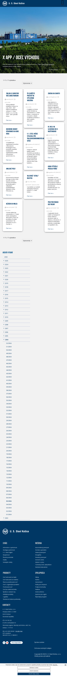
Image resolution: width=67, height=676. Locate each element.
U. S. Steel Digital (7, 552)
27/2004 (8, 427)
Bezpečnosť (6, 555)
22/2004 (8, 444)
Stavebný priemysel (40, 557)
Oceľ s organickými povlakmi (11, 584)
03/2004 (8, 508)
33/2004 (8, 407)
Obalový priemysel (40, 552)
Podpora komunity (40, 587)
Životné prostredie (8, 557)
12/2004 (8, 478)
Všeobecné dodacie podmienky (11, 599)
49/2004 (8, 353)
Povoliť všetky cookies (34, 674)
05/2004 (8, 501)
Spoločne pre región (41, 594)
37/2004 (8, 394)
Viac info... (55, 665)
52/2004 (8, 343)
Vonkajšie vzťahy (7, 562)
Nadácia (37, 589)
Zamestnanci (39, 582)
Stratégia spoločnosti (9, 550)
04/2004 (8, 504)
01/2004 (8, 514)
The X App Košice (16, 642)
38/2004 (8, 390)
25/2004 (8, 434)
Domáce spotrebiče (40, 550)
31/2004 (8, 414)
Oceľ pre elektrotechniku (10, 589)
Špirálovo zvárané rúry (9, 592)
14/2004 (8, 471)
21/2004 (8, 447)
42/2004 (8, 377)
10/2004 (8, 484)
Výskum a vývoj (39, 562)
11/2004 (8, 481)
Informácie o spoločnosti (10, 547)
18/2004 (8, 457)
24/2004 (8, 437)
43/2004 (8, 374)
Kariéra (37, 579)
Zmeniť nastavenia (34, 670)
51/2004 (8, 347)
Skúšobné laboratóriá (41, 567)
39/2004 (8, 387)
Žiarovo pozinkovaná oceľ (10, 582)
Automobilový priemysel (42, 547)
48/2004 (8, 357)
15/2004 (8, 468)
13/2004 (8, 474)
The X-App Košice (47, 65)
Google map (18, 631)
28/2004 (8, 424)
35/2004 (8, 400)
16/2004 (8, 464)
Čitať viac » (9, 120)
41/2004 (8, 380)
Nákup (37, 577)
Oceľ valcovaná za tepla (9, 577)
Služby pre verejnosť (41, 584)
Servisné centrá (39, 560)
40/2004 (8, 384)
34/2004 (8, 404)
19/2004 (8, 454)
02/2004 (8, 511)
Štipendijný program (41, 597)
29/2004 (8, 420)
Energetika (38, 555)
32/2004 (8, 410)
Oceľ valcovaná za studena (10, 579)
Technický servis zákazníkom (43, 564)
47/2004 (8, 360)
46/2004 (8, 363)
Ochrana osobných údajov (42, 648)
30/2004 (8, 417)
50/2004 (8, 350)
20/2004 (8, 451)
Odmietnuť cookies (34, 667)
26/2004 (8, 431)
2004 (62, 70)
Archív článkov (53, 70)
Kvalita (5, 560)
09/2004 (8, 488)
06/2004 (8, 498)
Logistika (5, 597)
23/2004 (8, 441)
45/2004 (8, 367)
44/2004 (8, 370)
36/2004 (8, 397)
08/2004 (8, 491)
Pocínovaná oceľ (7, 587)
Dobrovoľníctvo (39, 592)
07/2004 (8, 494)
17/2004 (8, 461)
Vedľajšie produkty (8, 594)
